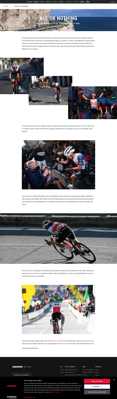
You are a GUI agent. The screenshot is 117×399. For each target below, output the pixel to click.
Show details (28, 395)
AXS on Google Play (88, 372)
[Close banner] (114, 377)
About (97, 369)
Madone (88, 341)
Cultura (62, 372)
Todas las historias (21, 6)
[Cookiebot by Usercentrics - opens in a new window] (12, 395)
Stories (62, 369)
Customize (97, 385)
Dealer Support (69, 372)
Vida (6, 6)
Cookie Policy (55, 390)
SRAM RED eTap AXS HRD (54, 341)
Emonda (65, 343)
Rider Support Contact (71, 369)
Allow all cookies (97, 379)
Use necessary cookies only (97, 390)
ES (114, 2)
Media (97, 372)
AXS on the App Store (88, 369)
